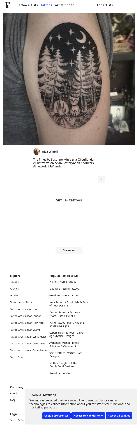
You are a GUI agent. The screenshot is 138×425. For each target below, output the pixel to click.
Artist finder (64, 5)
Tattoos (46, 5)
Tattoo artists (27, 5)
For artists (105, 5)
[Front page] (7, 5)
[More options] (129, 19)
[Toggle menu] (128, 5)
